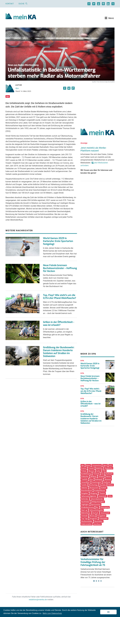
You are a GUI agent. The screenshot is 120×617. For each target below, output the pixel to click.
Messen (91, 471)
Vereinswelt (104, 513)
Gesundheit (85, 482)
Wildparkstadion (98, 502)
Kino (91, 479)
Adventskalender (96, 499)
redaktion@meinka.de (38, 599)
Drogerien (93, 518)
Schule (110, 485)
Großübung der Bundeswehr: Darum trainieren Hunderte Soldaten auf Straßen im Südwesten (58, 352)
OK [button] (108, 612)
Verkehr (104, 488)
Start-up (84, 510)
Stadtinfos (108, 468)
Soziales (103, 485)
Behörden (84, 499)
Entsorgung (104, 507)
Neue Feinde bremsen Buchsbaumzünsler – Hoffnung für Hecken (60, 268)
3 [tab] (98, 581)
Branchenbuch (86, 490)
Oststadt (84, 516)
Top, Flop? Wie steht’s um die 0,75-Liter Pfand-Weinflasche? (91, 391)
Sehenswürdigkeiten (88, 496)
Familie (84, 485)
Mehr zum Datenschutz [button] (52, 613)
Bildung (93, 476)
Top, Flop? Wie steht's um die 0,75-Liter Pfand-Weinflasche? (59, 297)
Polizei (83, 471)
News (88, 465)
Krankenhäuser (99, 490)
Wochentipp (93, 485)
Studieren (106, 482)
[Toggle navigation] (109, 18)
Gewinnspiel (96, 482)
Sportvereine (96, 504)
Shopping (93, 493)
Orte (110, 496)
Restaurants (94, 488)
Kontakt (10, 4)
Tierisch (96, 474)
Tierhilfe (84, 479)
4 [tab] (101, 581)
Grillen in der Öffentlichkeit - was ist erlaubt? (58, 324)
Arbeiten (84, 488)
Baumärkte (98, 521)
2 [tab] (96, 581)
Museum (108, 479)
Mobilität (99, 468)
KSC (110, 465)
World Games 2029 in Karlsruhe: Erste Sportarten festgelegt (58, 241)
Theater (102, 493)
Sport (105, 465)
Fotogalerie (101, 516)
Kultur (98, 471)
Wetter (108, 476)
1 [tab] (94, 581)
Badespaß (99, 479)
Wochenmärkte (86, 521)
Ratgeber (84, 493)
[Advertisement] (97, 103)
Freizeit (91, 468)
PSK (104, 471)
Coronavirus (96, 465)
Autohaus (97, 524)
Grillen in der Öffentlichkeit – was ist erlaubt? (90, 403)
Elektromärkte (86, 524)
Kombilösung (86, 474)
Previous (84, 547)
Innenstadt (102, 496)
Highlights (85, 504)
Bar (97, 507)
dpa (17, 88)
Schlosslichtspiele (96, 510)
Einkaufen (85, 476)
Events (83, 468)
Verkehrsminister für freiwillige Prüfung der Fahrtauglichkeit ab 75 (93, 562)
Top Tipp (84, 518)
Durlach (95, 513)
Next (111, 547)
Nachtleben (85, 502)
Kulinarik (109, 474)
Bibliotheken (86, 513)
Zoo (102, 474)
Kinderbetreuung (87, 507)
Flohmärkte (103, 518)
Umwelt (101, 476)
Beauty (92, 516)
